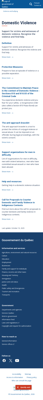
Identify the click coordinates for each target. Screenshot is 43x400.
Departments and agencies (12, 310)
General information (9, 341)
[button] (23, 387)
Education (5, 259)
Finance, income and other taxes (14, 272)
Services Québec (8, 313)
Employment (6, 262)
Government (8, 305)
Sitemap (28, 374)
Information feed (8, 319)
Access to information (15, 377)
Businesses (6, 265)
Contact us (37, 5)
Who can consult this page (21, 380)
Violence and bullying (10, 11)
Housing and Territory (10, 275)
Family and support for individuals (14, 269)
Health (4, 285)
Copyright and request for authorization (16, 326)
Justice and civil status (10, 282)
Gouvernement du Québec (18, 240)
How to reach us (9, 336)
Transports (6, 295)
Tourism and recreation (10, 291)
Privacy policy (32, 377)
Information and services (13, 248)
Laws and (10, 323)
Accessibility (16, 374)
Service (8, 344)
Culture (4, 256)
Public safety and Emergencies (13, 288)
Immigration (6, 278)
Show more (6, 57)
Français (37, 3)
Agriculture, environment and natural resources (19, 252)
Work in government (9, 316)
